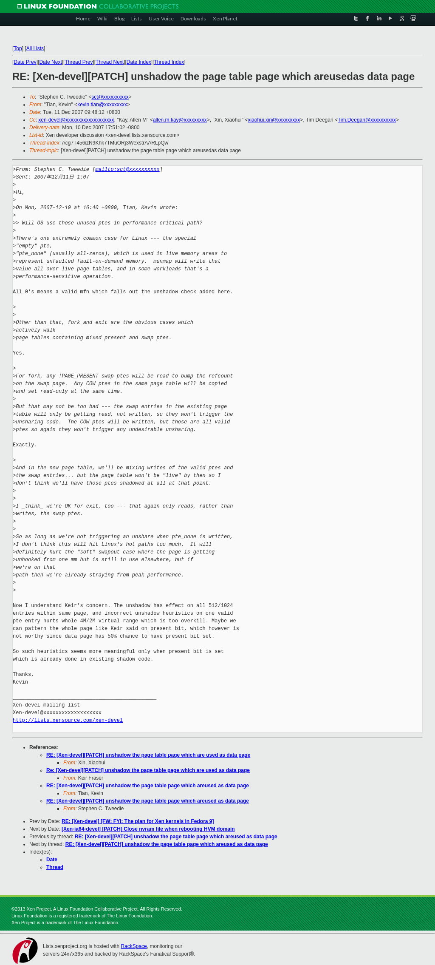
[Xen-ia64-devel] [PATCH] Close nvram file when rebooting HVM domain (148, 829)
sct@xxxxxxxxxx (110, 97)
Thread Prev (79, 62)
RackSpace (134, 946)
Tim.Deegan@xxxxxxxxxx (367, 120)
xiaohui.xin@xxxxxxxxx (274, 120)
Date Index (139, 62)
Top (18, 48)
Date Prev (25, 62)
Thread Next (110, 62)
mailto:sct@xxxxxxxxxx (127, 169)
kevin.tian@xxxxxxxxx (102, 105)
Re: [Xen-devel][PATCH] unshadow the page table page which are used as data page (148, 770)
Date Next (50, 62)
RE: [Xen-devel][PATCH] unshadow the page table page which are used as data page (148, 755)
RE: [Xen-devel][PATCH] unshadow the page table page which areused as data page (147, 786)
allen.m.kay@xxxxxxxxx (180, 120)
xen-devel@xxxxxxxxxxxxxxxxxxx (76, 120)
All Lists (35, 48)
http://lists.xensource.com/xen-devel (68, 720)
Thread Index (169, 62)
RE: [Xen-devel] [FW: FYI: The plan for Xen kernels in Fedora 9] (138, 821)
